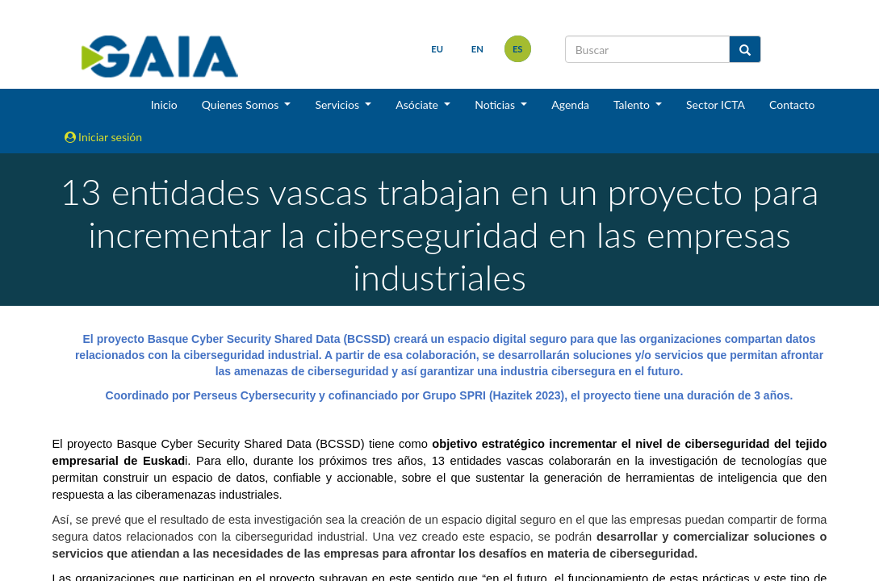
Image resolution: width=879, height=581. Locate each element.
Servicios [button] (338, 104)
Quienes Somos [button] (242, 104)
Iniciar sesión (104, 137)
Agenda (570, 104)
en (477, 49)
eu (437, 49)
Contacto (791, 104)
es (518, 49)
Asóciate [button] (418, 104)
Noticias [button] (496, 104)
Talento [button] (633, 104)
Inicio (164, 104)
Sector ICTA (715, 104)
